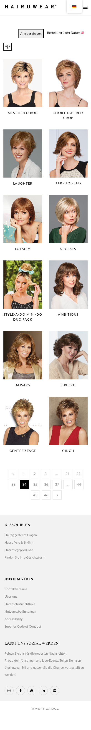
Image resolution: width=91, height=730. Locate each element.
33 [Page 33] (13, 484)
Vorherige (12, 473)
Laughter (23, 183)
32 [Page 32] (78, 474)
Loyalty (22, 249)
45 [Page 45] (35, 495)
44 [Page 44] (79, 484)
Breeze (68, 385)
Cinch (68, 451)
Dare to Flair (68, 183)
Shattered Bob (23, 113)
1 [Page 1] (24, 474)
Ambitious (68, 314)
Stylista (68, 249)
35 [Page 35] (35, 484)
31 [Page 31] (68, 474)
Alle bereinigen (31, 33)
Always (23, 385)
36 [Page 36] (46, 484)
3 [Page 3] (46, 474)
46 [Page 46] (46, 495)
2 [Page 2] (35, 474)
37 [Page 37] (57, 484)
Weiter (57, 495)
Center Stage (23, 451)
